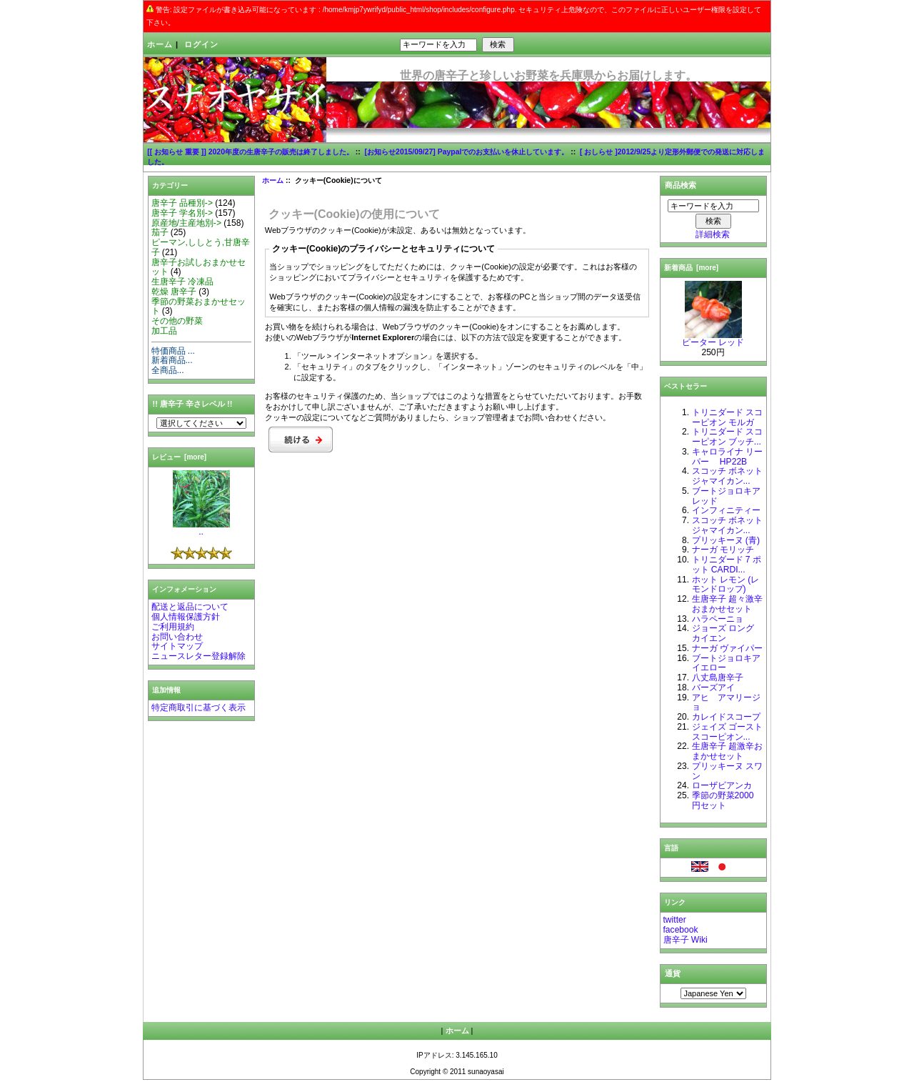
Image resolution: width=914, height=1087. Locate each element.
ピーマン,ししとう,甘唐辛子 (201, 247)
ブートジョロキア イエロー (726, 663)
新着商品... (172, 360)
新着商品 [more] (691, 268)
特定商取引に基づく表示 (198, 708)
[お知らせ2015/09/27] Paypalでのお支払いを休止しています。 (467, 152)
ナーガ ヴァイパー (727, 648)
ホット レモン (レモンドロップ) (726, 585)
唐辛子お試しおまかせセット (198, 267)
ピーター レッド (713, 338)
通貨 (673, 973)
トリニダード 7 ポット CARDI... (726, 565)
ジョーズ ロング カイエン (723, 633)
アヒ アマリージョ (726, 703)
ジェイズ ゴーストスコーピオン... (727, 732)
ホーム (160, 44)
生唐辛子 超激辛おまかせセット (727, 751)
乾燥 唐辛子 (173, 292)
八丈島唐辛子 (717, 677)
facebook (680, 930)
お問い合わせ (177, 637)
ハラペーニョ (717, 619)
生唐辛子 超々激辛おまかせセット (727, 604)
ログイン (201, 44)
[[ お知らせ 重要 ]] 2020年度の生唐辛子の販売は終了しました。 (250, 152)
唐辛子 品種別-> (182, 203)
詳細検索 (712, 234)
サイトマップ (177, 646)
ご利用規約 (172, 627)
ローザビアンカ (722, 785)
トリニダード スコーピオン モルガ (727, 417)
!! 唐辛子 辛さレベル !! (193, 403)
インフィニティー (726, 510)
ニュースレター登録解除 (198, 656)
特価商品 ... (173, 351)
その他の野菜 (177, 321)
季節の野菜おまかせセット (198, 307)
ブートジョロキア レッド (726, 496)
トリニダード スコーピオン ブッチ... (727, 437)
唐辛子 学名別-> (182, 213)
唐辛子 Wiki (685, 940)
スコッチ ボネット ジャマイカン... (727, 476)
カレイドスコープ (726, 717)
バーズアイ (713, 688)
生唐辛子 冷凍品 (182, 282)
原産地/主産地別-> (186, 223)
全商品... (167, 370)
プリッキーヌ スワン (727, 771)
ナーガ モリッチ (723, 550)
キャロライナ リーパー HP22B (727, 457)
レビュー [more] (179, 457)
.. (201, 528)
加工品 (164, 331)
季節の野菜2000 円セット (723, 800)
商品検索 (680, 185)
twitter (674, 920)
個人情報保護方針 (185, 617)
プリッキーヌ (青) (726, 540)
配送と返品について (189, 607)
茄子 (160, 232)
